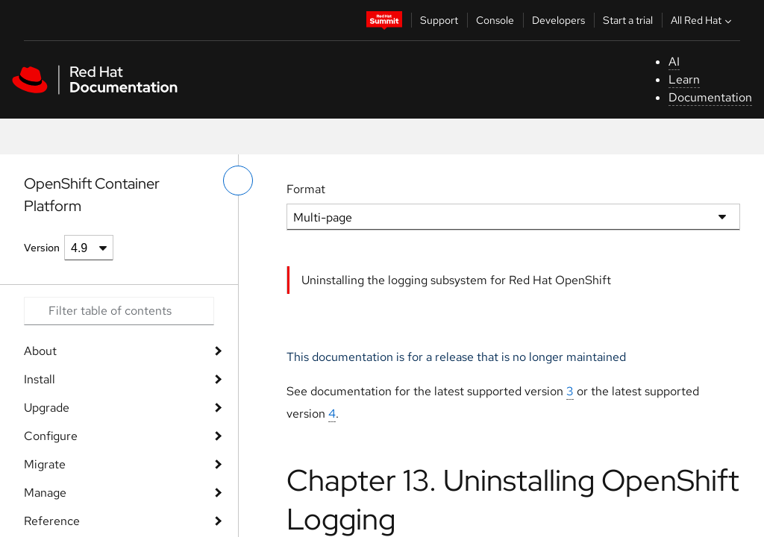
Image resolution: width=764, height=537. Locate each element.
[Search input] (119, 311)
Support (439, 20)
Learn (684, 79)
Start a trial (628, 20)
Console (495, 20)
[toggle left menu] (238, 180)
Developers (558, 20)
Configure (51, 436)
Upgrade (46, 407)
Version (42, 247)
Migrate (45, 464)
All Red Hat (703, 20)
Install (39, 379)
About (40, 351)
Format (305, 189)
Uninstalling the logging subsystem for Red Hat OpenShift (456, 280)
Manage (45, 492)
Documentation (710, 97)
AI (674, 61)
